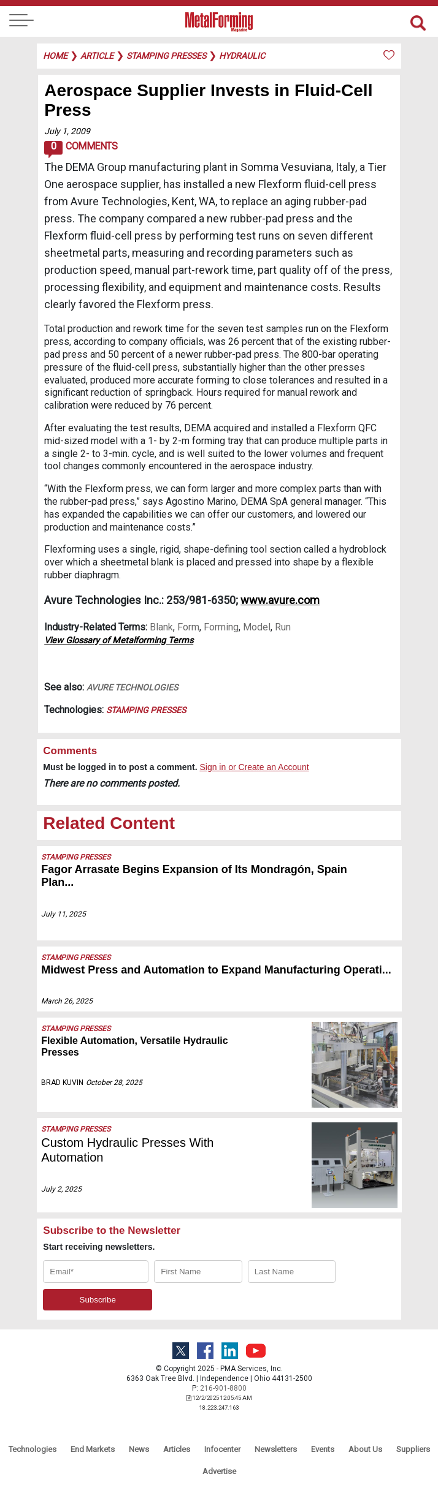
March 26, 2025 (67, 1001)
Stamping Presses (146, 710)
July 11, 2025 (63, 914)
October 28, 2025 (114, 1082)
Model (257, 627)
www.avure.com (280, 600)
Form (188, 627)
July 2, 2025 (61, 1189)
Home (55, 56)
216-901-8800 (223, 1388)
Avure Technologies (132, 687)
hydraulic (242, 56)
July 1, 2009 (67, 131)
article (96, 56)
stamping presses (166, 56)
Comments (80, 149)
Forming (221, 627)
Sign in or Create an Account (254, 767)
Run (283, 627)
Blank (161, 627)
